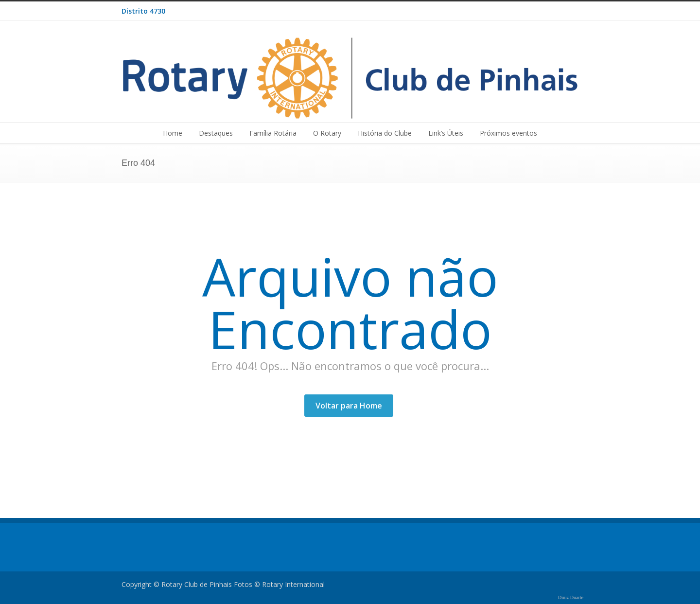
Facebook (549, 11)
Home (172, 133)
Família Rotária (273, 133)
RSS (568, 11)
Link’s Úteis (445, 133)
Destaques (216, 133)
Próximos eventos (508, 133)
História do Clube (385, 133)
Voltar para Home (348, 405)
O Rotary (327, 133)
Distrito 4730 (143, 11)
